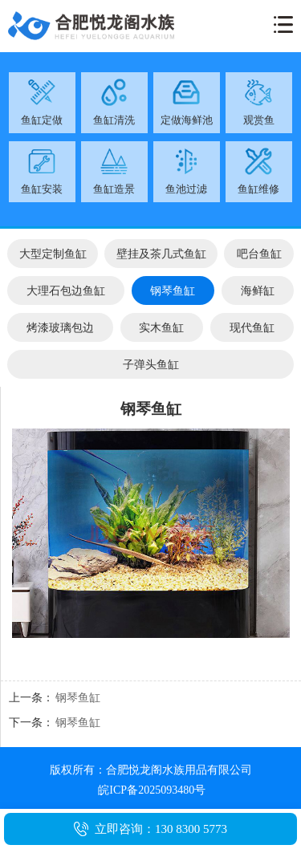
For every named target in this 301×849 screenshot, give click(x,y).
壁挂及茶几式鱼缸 (161, 253)
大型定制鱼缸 (53, 253)
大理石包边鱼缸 (65, 290)
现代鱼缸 (252, 327)
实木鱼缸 (161, 327)
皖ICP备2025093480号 (151, 790)
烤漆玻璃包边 (60, 327)
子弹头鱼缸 (151, 364)
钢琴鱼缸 (172, 290)
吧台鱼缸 (259, 253)
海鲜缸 (258, 290)
